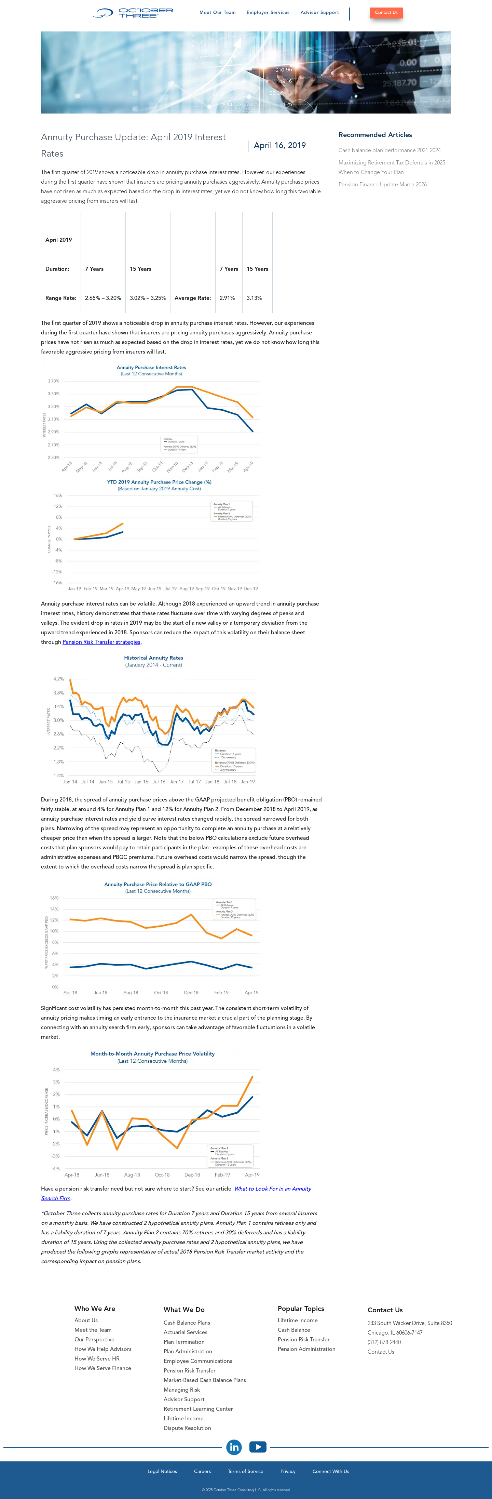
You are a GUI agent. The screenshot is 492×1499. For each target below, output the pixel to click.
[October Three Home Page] (133, 13)
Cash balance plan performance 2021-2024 (390, 151)
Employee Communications (198, 1361)
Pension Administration (307, 1349)
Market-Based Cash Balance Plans (205, 1380)
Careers (202, 1471)
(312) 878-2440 (384, 1342)
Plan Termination (184, 1342)
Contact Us (386, 13)
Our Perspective (94, 1340)
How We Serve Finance (102, 1368)
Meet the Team (93, 1330)
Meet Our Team (218, 13)
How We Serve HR (97, 1359)
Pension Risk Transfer (190, 1371)
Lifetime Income (184, 1419)
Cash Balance (294, 1330)
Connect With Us (331, 1471)
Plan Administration (188, 1352)
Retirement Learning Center (198, 1409)
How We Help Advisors (103, 1349)
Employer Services (268, 13)
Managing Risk (182, 1390)
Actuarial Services (185, 1333)
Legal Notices (162, 1471)
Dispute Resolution (187, 1428)
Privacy (288, 1471)
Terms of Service (245, 1471)
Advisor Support (320, 13)
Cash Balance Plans (187, 1323)
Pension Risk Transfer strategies (101, 642)
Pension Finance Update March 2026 (383, 185)
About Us (86, 1321)
